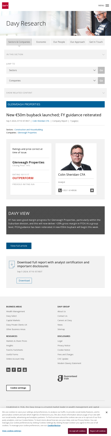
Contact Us (62, 316)
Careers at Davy (65, 320)
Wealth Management (15, 311)
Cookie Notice (64, 350)
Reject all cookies (98, 431)
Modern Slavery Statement (69, 363)
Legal (60, 341)
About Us (62, 311)
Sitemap (61, 329)
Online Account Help (15, 359)
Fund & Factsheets (14, 350)
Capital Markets (13, 320)
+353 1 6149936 (69, 190)
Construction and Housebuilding (28, 129)
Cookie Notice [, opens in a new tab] (54, 425)
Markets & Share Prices (16, 341)
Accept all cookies (77, 431)
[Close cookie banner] (107, 412)
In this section (14, 54)
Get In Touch (96, 41)
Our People (59, 41)
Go (101, 70)
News (60, 324)
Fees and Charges (65, 354)
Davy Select (11, 316)
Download (24, 280)
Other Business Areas (15, 329)
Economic (41, 41)
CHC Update (63, 359)
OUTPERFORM (22, 178)
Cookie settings (18, 388)
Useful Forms (12, 354)
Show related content (19, 92)
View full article (19, 245)
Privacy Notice (64, 345)
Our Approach (77, 41)
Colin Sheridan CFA (41, 121)
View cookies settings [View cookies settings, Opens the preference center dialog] (11, 431)
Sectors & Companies (19, 41)
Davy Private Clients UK (16, 324)
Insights (9, 345)
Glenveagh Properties (27, 132)
